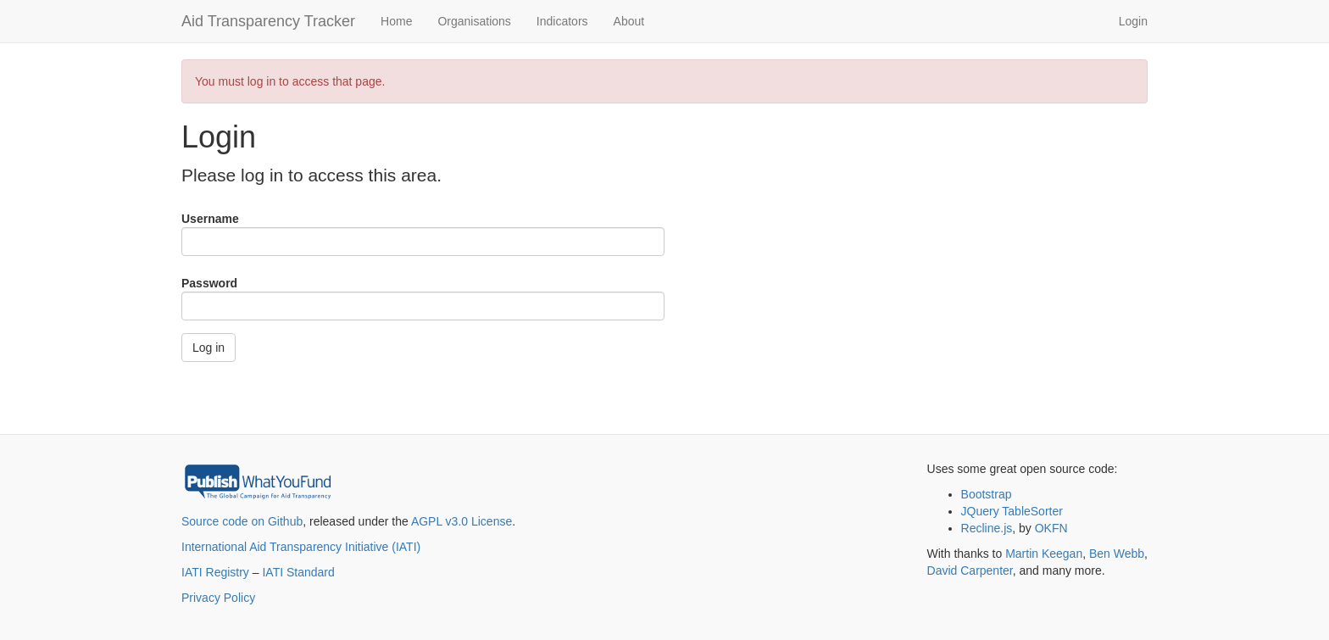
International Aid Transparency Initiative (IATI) (300, 547)
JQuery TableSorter (1012, 511)
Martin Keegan (1043, 553)
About (629, 21)
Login (1133, 21)
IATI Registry (215, 572)
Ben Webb (1116, 553)
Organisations (473, 21)
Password (209, 283)
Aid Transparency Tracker (268, 21)
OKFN (1051, 528)
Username (210, 218)
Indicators (562, 21)
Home (396, 21)
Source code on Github (242, 521)
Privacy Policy (218, 597)
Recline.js (987, 528)
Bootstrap (986, 494)
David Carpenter (970, 570)
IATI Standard (298, 572)
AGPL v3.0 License (461, 521)
